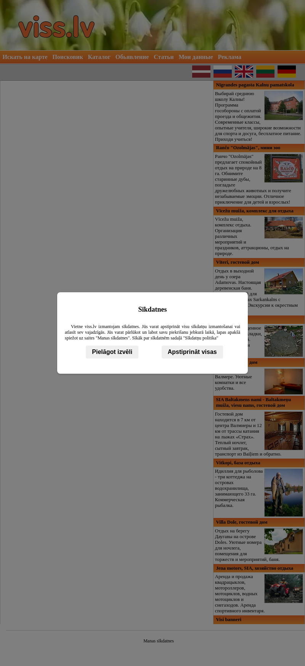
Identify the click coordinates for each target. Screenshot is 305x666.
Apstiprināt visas (192, 352)
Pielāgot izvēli (112, 352)
